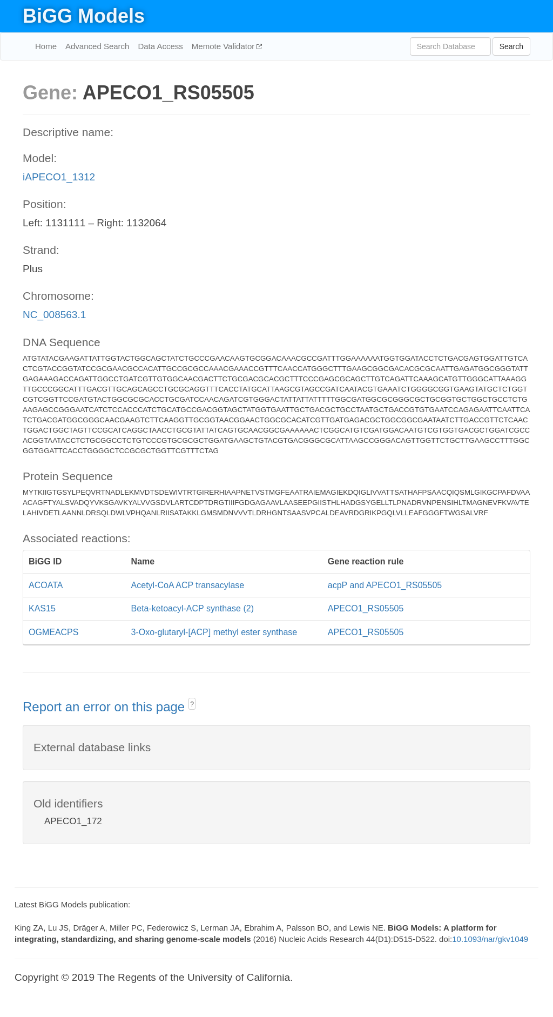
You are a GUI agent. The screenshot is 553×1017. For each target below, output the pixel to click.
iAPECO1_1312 (59, 177)
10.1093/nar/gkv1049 (490, 939)
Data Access (160, 46)
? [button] (192, 704)
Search (511, 46)
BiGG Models (84, 16)
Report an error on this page (105, 706)
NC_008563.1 (54, 314)
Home (46, 46)
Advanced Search (97, 46)
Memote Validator (224, 46)
